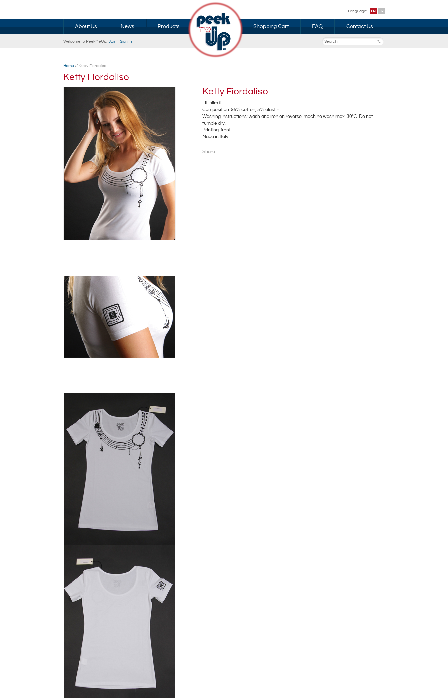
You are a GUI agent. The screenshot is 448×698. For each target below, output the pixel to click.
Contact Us (359, 26)
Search (381, 41)
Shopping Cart (271, 26)
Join (112, 41)
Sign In (126, 41)
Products (169, 26)
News (127, 26)
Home (68, 66)
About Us (86, 26)
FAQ (317, 26)
